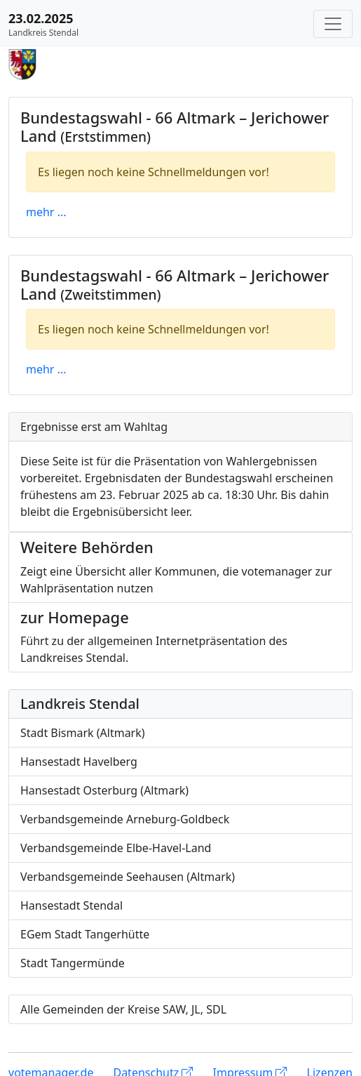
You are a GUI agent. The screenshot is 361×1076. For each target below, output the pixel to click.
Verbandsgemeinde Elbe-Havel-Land (115, 848)
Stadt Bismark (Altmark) (82, 732)
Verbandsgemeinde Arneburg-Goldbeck (124, 819)
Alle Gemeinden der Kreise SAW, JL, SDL (123, 1009)
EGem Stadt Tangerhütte (84, 934)
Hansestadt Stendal (71, 905)
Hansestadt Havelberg (78, 761)
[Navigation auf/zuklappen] (333, 24)
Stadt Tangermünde (72, 963)
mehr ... (46, 212)
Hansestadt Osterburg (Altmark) (104, 790)
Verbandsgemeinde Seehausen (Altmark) (127, 876)
